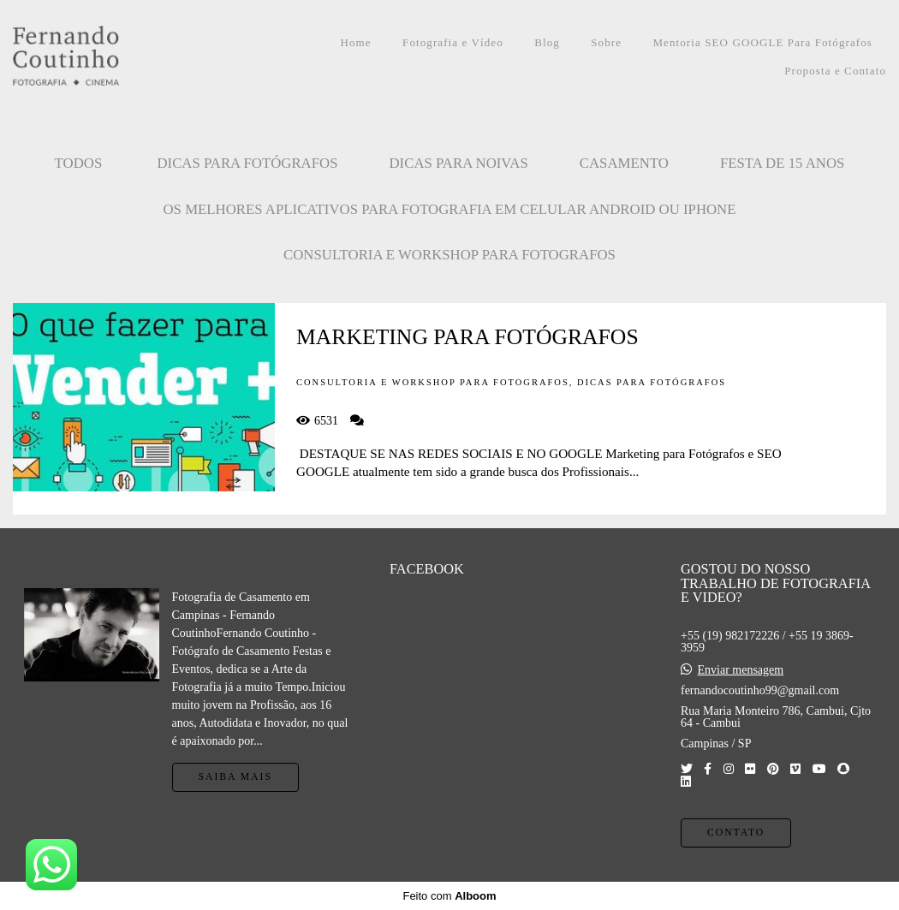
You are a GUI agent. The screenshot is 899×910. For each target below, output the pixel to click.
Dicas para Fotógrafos (247, 163)
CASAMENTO (624, 163)
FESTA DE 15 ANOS (782, 163)
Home (356, 42)
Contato (736, 832)
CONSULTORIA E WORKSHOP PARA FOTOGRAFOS (449, 255)
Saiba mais (235, 776)
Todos (79, 163)
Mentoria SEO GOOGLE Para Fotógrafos (762, 42)
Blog (547, 42)
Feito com (449, 895)
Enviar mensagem (740, 670)
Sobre (606, 42)
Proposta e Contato (835, 70)
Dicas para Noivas (459, 163)
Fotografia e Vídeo (452, 42)
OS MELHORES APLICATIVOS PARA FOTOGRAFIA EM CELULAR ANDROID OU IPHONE (450, 209)
